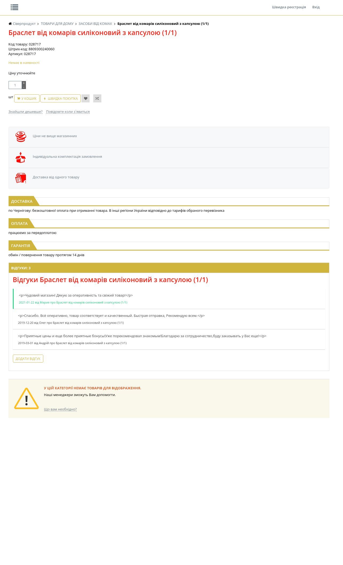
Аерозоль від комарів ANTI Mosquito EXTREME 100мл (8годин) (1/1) (171, 200)
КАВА (13, 506)
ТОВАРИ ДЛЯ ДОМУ (203, 501)
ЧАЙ (12, 501)
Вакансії (71, 3)
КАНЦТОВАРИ (243, 491)
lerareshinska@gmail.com (52, 552)
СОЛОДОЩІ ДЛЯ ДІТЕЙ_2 (162, 516)
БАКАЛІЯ (15, 511)
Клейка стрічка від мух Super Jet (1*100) (62, 198)
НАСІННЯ (16, 516)
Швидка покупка (84, 126)
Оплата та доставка (123, 56)
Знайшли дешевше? (26, 136)
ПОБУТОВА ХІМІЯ (246, 501)
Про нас (21, 3)
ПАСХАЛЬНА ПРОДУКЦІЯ (162, 501)
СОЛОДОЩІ (152, 511)
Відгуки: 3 (97, 272)
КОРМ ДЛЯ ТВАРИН (113, 501)
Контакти (98, 3)
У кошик (50, 126)
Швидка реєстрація (289, 3)
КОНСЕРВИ (106, 496)
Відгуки (45, 3)
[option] (60, 182)
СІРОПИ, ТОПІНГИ (112, 491)
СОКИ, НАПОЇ (153, 506)
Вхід (315, 3)
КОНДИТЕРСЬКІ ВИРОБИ (72, 521)
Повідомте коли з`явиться (68, 136)
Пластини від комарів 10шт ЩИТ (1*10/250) (280, 198)
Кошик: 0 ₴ (296, 56)
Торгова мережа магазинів (168, 394)
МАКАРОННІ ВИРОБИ (114, 506)
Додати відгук (104, 367)
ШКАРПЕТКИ (242, 496)
